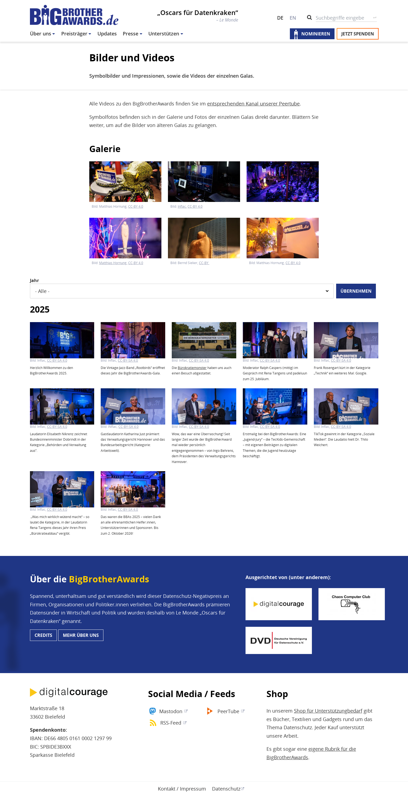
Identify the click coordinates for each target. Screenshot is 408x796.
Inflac (182, 206)
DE (280, 17)
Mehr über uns (81, 635)
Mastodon (170, 711)
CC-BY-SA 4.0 (57, 360)
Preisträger (74, 33)
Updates (107, 33)
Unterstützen (163, 33)
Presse (130, 33)
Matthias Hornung (113, 263)
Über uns (40, 33)
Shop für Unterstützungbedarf (328, 710)
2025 (40, 309)
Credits (43, 635)
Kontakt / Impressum (182, 788)
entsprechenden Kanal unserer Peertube (253, 103)
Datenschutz (226, 788)
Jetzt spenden (357, 34)
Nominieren (315, 34)
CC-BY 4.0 (135, 206)
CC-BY (204, 263)
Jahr (34, 280)
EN (293, 17)
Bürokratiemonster (192, 367)
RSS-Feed (170, 722)
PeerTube (228, 711)
